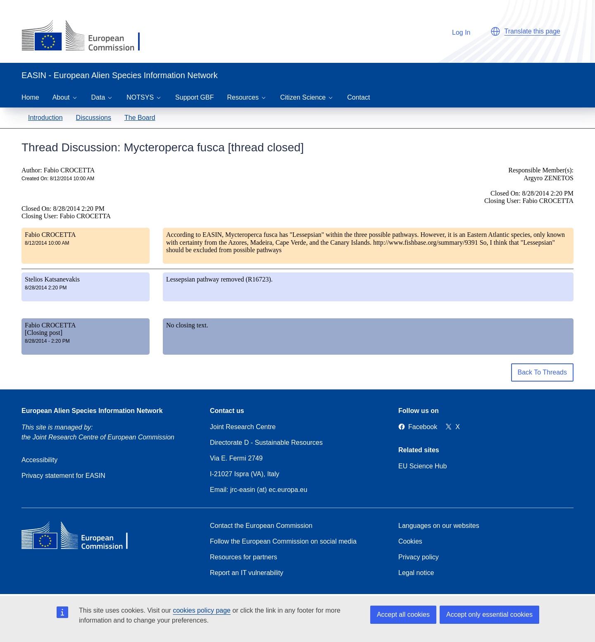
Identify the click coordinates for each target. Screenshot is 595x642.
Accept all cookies (403, 614)
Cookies (410, 541)
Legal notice (416, 572)
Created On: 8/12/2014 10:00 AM (57, 178)
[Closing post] (43, 332)
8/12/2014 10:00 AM (47, 243)
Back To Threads (542, 372)
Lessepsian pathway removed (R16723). (219, 279)
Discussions (93, 117)
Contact (358, 97)
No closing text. (187, 325)
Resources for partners (243, 557)
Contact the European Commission (261, 525)
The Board (139, 117)
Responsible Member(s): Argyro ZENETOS (541, 174)
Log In (457, 31)
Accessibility (39, 459)
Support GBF (194, 97)
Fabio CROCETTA (50, 234)
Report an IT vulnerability (246, 572)
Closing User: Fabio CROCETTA (66, 216)
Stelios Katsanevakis (52, 279)
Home (30, 97)
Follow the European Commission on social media (283, 541)
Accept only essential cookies (489, 614)
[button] (495, 31)
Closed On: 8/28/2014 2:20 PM (63, 208)
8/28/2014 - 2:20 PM (47, 341)
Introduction (45, 117)
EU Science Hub (422, 466)
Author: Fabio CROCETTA (58, 170)
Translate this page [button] (532, 31)
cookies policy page (202, 610)
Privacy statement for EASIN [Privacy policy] (63, 475)
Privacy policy (418, 557)
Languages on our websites (438, 525)
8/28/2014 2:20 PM (46, 288)
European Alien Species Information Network (92, 410)
